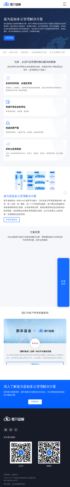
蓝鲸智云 (15, 475)
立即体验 (9, 38)
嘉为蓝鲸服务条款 (18, 484)
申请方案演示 (11, 220)
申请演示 (35, 402)
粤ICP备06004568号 (11, 480)
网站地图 (7, 484)
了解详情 (35, 364)
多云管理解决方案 (57, 52)
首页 (5, 52)
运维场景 (24, 52)
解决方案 (13, 52)
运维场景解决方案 (39, 52)
